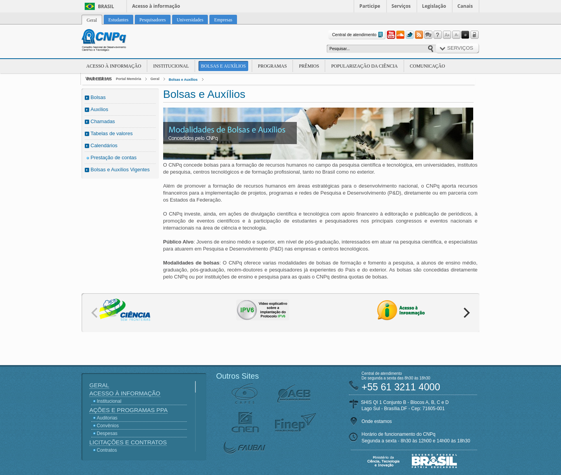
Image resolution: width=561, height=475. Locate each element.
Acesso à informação (156, 6)
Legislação (434, 6)
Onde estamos (377, 421)
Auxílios (99, 109)
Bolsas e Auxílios (223, 66)
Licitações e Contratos (128, 442)
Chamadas (103, 121)
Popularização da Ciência (364, 66)
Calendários (104, 145)
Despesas (107, 433)
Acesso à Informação (113, 66)
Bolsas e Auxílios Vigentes (120, 169)
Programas (272, 66)
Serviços (401, 6)
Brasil (106, 6)
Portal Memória (128, 79)
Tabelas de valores (111, 133)
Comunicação (427, 66)
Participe (369, 6)
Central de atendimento (358, 35)
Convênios (108, 425)
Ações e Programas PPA (128, 410)
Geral (154, 79)
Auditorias (107, 418)
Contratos (107, 450)
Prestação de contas (114, 157)
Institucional (171, 66)
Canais (465, 6)
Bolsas (98, 97)
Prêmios (309, 66)
